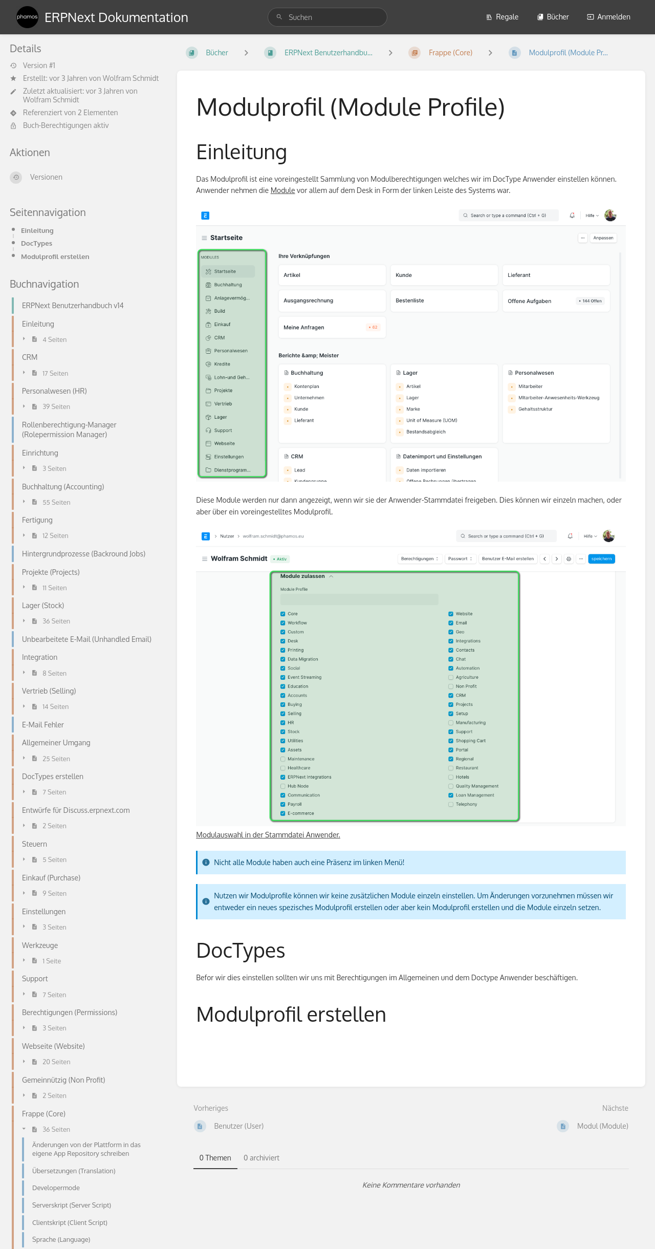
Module (283, 190)
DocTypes (36, 243)
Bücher (553, 16)
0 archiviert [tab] (261, 1157)
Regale (502, 16)
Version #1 (32, 65)
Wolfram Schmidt (131, 78)
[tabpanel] (411, 1185)
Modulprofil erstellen (55, 256)
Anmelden (608, 16)
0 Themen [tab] (215, 1157)
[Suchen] (279, 17)
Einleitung (37, 230)
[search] (327, 17)
